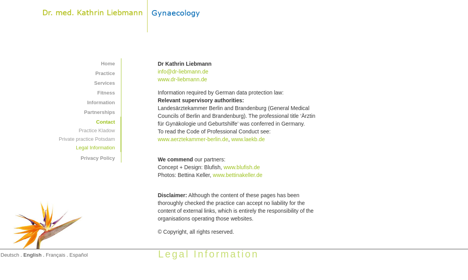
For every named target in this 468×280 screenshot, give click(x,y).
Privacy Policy (98, 158)
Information (101, 102)
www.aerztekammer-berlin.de (193, 139)
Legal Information (95, 147)
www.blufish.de (242, 167)
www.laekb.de (248, 139)
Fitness (106, 93)
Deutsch (10, 255)
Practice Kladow (97, 130)
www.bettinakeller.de (238, 175)
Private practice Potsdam (87, 139)
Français (55, 255)
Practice (105, 73)
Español (79, 255)
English (32, 255)
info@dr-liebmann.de (183, 71)
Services (104, 83)
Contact (105, 122)
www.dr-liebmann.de (182, 79)
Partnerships (99, 112)
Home (108, 63)
